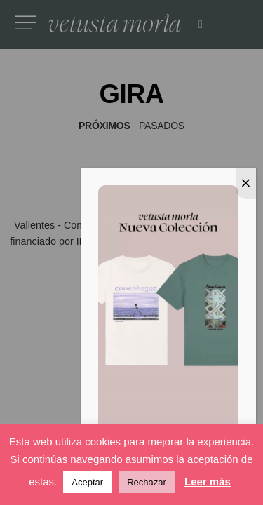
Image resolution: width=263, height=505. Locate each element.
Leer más (207, 481)
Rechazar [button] (146, 482)
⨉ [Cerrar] (245, 181)
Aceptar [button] (87, 482)
